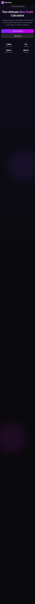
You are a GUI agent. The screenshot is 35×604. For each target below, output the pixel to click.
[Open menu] (33, 2)
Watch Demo (18, 36)
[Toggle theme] (31, 2)
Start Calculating (18, 31)
